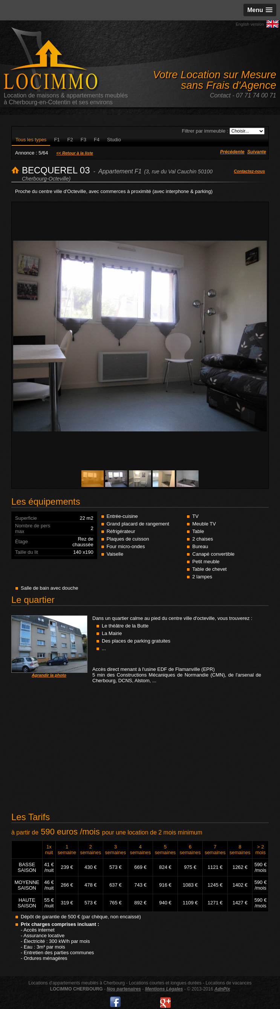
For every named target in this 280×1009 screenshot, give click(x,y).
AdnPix (222, 989)
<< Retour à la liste (74, 153)
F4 (96, 139)
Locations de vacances (228, 983)
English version (250, 24)
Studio (114, 139)
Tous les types (30, 139)
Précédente (232, 152)
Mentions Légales (164, 989)
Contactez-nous (249, 171)
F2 (70, 139)
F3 (83, 139)
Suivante (256, 152)
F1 (57, 139)
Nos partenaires (124, 989)
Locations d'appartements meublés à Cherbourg (76, 983)
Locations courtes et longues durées (165, 983)
